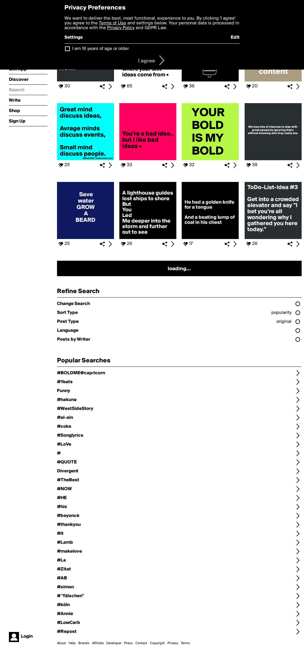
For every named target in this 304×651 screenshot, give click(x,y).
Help (72, 643)
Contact (141, 643)
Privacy (172, 643)
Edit (235, 37)
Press (128, 643)
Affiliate (98, 643)
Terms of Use (112, 23)
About (61, 643)
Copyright (157, 643)
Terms (185, 643)
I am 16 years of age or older (100, 48)
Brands (83, 643)
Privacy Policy (120, 28)
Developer (113, 643)
